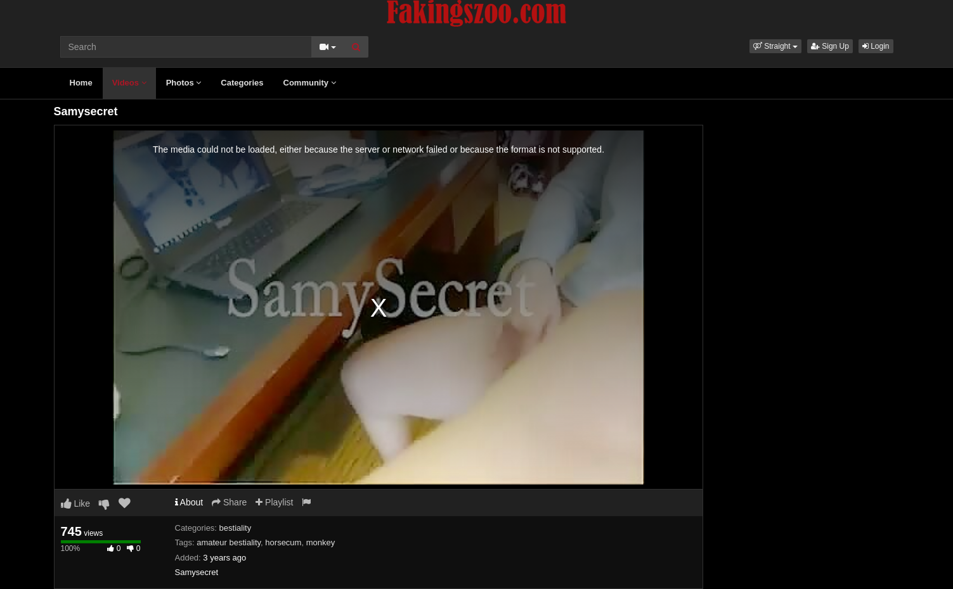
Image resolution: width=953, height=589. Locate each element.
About (189, 502)
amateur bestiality (229, 542)
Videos (129, 82)
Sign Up (830, 46)
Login (876, 46)
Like (76, 503)
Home (81, 82)
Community (309, 82)
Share (229, 502)
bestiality (235, 528)
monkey (320, 542)
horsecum (283, 542)
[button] (775, 46)
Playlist (274, 502)
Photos (184, 82)
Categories (242, 82)
